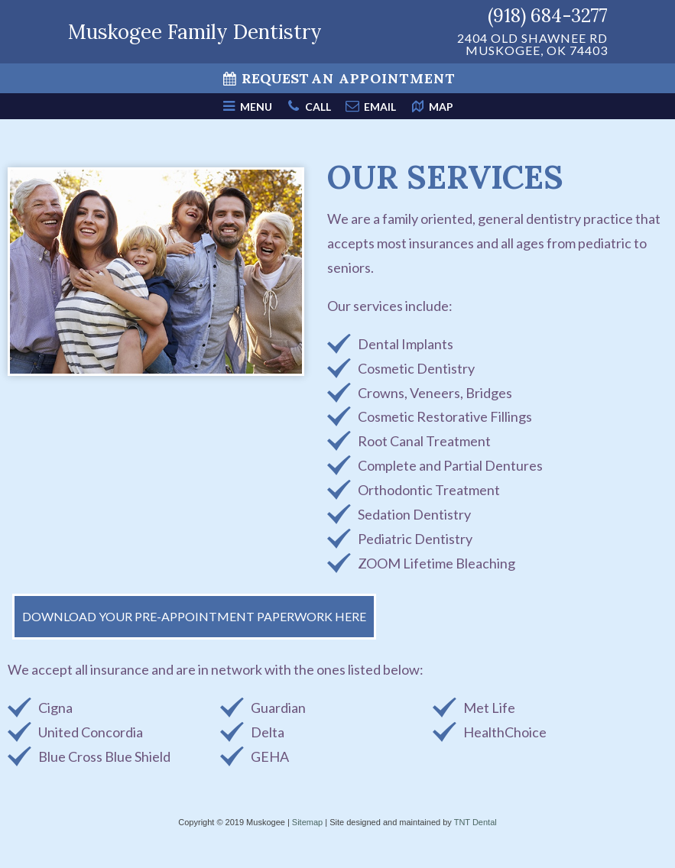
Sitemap (307, 822)
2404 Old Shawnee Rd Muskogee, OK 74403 (532, 44)
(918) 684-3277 (548, 16)
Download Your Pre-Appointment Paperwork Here (194, 616)
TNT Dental (475, 822)
